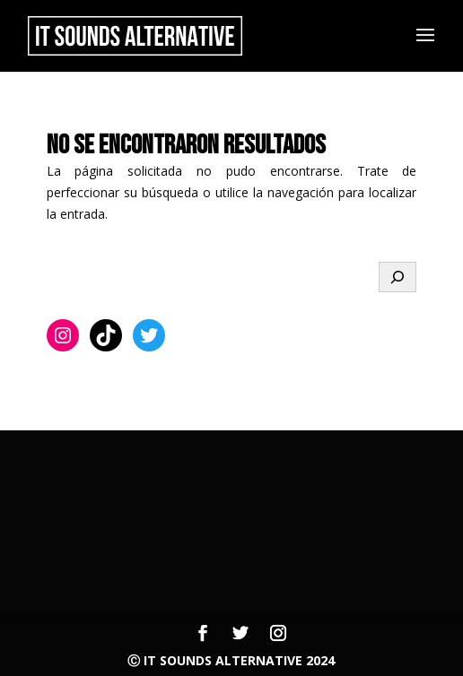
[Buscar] (397, 277)
